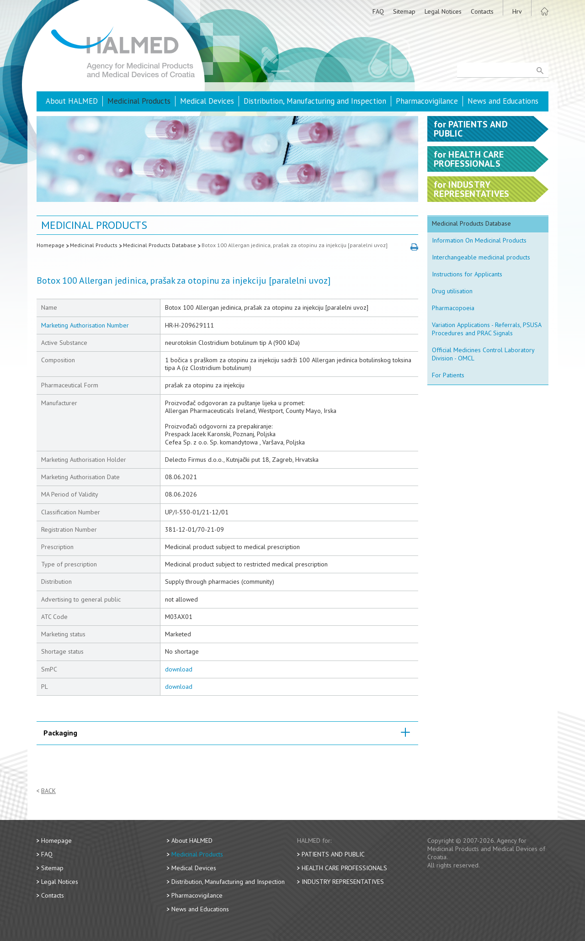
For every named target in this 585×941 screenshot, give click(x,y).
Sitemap (404, 11)
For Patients (448, 375)
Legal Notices (443, 11)
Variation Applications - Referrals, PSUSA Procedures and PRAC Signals (487, 329)
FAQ (378, 11)
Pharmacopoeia (453, 308)
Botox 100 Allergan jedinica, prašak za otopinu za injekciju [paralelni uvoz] (295, 245)
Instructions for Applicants (467, 274)
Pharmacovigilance (427, 101)
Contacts (482, 11)
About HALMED (72, 101)
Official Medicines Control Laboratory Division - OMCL (483, 354)
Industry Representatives (343, 882)
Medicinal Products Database (159, 245)
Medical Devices (207, 101)
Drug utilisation (452, 291)
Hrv (517, 11)
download (178, 669)
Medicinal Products (138, 101)
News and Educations (503, 101)
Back (48, 791)
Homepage (50, 245)
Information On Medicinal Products (479, 240)
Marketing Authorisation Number (85, 325)
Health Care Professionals (344, 868)
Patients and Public (333, 854)
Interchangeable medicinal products (481, 257)
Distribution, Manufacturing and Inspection (315, 101)
